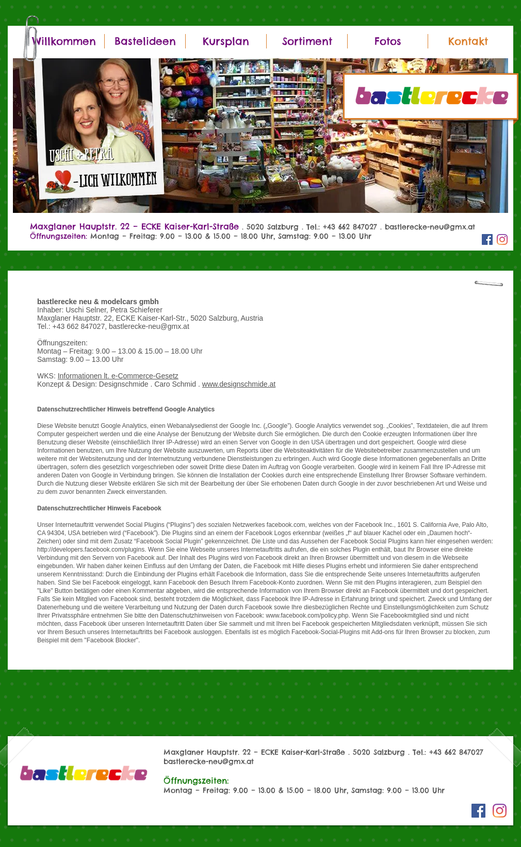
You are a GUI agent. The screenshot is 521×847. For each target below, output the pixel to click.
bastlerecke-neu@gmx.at (430, 226)
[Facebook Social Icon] (487, 239)
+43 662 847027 (456, 752)
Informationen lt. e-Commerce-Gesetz (118, 376)
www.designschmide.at (238, 384)
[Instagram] (502, 239)
